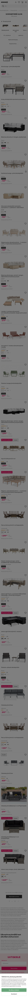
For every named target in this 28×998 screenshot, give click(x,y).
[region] (14, 986)
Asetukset (14, 994)
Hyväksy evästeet (14, 990)
